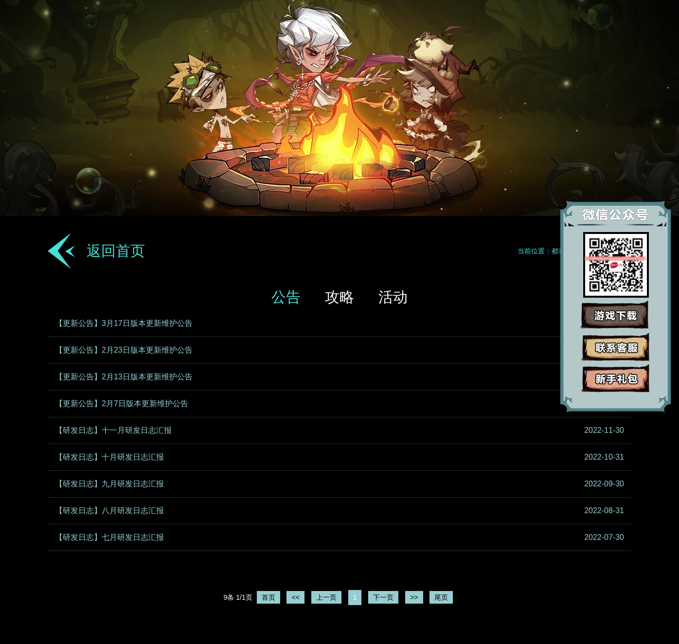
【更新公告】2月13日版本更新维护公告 (124, 377)
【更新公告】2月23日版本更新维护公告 (124, 350)
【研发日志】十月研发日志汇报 (109, 457)
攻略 (339, 297)
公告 (286, 297)
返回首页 (116, 251)
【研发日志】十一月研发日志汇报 (113, 430)
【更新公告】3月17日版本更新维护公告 (124, 323)
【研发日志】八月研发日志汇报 (109, 510)
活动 (393, 297)
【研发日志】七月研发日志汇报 (109, 537)
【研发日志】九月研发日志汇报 (109, 484)
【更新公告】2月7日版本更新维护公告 (121, 403)
